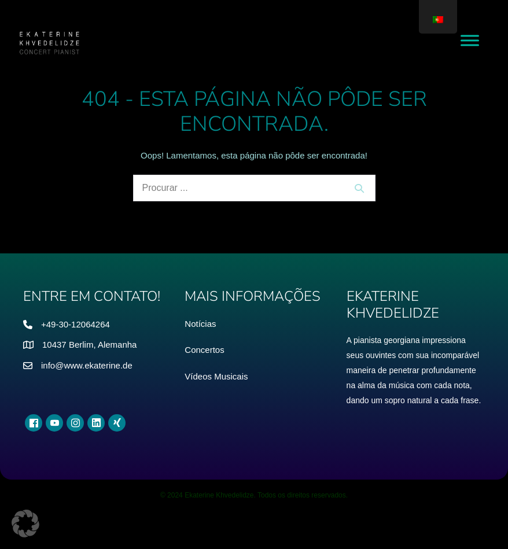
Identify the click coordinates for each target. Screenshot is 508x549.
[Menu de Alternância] (470, 40)
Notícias (200, 324)
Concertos (204, 350)
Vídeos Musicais (216, 376)
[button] (25, 523)
